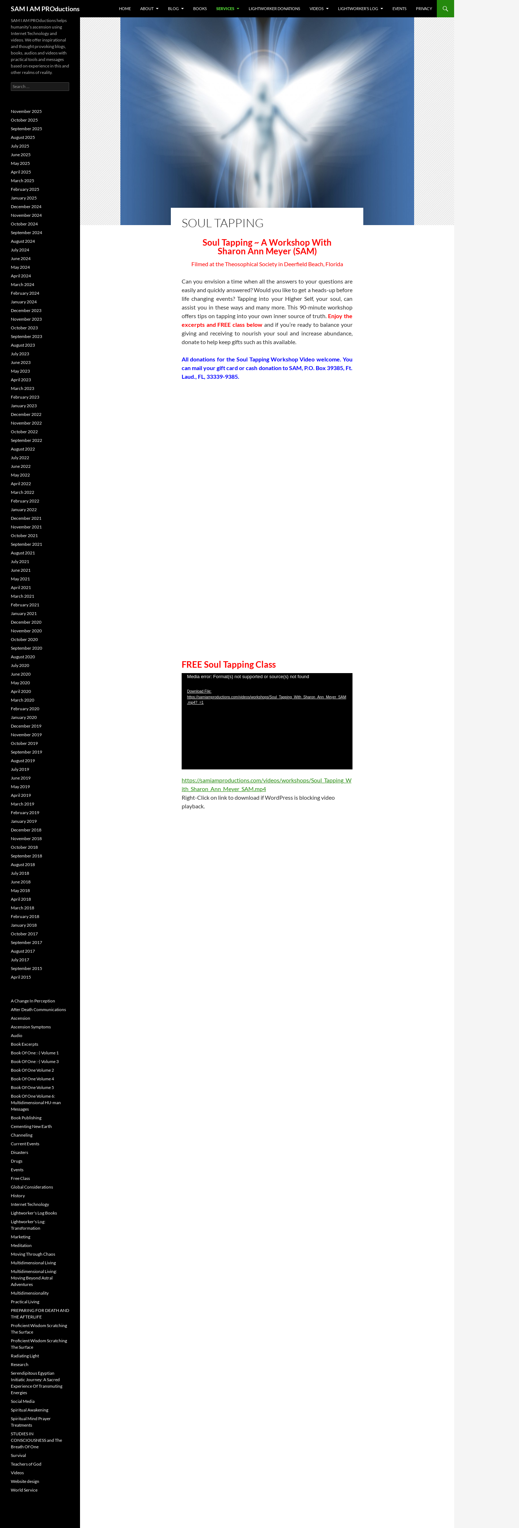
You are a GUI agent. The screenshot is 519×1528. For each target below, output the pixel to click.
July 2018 (20, 873)
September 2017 (26, 942)
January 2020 (24, 717)
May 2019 (20, 786)
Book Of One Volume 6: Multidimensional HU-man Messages (36, 1102)
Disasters (19, 1152)
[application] (267, 721)
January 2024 (24, 301)
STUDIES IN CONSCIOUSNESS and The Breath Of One (36, 1440)
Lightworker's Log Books (34, 1213)
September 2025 (26, 128)
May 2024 (20, 267)
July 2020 (20, 665)
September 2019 (26, 752)
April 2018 (21, 899)
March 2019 (22, 804)
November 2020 (26, 630)
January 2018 (24, 925)
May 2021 (20, 578)
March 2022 (22, 492)
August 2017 (23, 951)
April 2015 (21, 977)
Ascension (20, 1018)
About (147, 8)
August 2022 (23, 449)
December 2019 (26, 726)
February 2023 (25, 397)
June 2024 (21, 258)
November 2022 (26, 423)
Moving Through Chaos (33, 1254)
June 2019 (21, 778)
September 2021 (26, 544)
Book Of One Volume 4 (32, 1078)
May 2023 (20, 371)
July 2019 (20, 769)
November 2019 (26, 734)
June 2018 (21, 881)
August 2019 (23, 760)
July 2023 (20, 353)
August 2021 (23, 553)
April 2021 (21, 587)
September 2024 (26, 232)
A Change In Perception (33, 1001)
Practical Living (25, 1301)
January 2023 (24, 405)
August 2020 (23, 656)
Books (200, 8)
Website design (25, 1481)
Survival (18, 1455)
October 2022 (24, 431)
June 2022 (21, 466)
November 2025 (26, 111)
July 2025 (20, 146)
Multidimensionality (30, 1293)
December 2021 (26, 518)
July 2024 (20, 250)
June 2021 (21, 570)
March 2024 (22, 284)
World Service (24, 1490)
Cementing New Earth (31, 1126)
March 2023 (22, 388)
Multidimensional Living (33, 1262)
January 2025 (24, 198)
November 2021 (26, 527)
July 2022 (20, 457)
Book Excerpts (24, 1044)
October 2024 (24, 224)
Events (399, 8)
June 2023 (21, 362)
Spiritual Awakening (29, 1410)
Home (125, 8)
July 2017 (20, 959)
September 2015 (26, 968)
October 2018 (24, 847)
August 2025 (23, 137)
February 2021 (25, 604)
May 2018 (20, 890)
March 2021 (22, 596)
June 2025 (21, 154)
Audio (16, 1035)
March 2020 (22, 700)
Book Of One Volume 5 (32, 1087)
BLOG (173, 8)
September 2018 (26, 856)
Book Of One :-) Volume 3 (35, 1061)
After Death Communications (38, 1009)
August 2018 (23, 864)
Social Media (23, 1401)
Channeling (21, 1135)
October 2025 (24, 120)
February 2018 (25, 916)
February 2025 (25, 189)
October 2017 (24, 933)
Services (225, 8)
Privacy (424, 8)
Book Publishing (26, 1117)
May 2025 (20, 163)
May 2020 (20, 682)
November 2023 (26, 319)
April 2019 (21, 795)
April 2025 (21, 172)
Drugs (16, 1161)
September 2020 (26, 648)
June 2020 (21, 674)
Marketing (20, 1236)
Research (19, 1364)
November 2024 (26, 215)
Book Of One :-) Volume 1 (35, 1052)
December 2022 (26, 414)
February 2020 (25, 708)
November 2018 (26, 838)
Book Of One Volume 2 (32, 1070)
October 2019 (24, 743)
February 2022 (25, 501)
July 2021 (20, 561)
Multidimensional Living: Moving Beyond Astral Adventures (34, 1278)
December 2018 (26, 830)
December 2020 (26, 622)
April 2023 (21, 379)
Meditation (21, 1245)
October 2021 (24, 535)
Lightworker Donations (274, 8)
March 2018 (22, 907)
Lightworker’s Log (358, 8)
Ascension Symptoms (31, 1026)
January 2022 (24, 509)
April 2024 (21, 275)
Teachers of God (26, 1464)
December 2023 (26, 310)
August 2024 (23, 241)
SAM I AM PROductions (45, 9)
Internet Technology (30, 1204)
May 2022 (20, 475)
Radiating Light (25, 1355)
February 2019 (25, 812)
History (18, 1195)
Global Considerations (32, 1187)
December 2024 (26, 206)
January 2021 (24, 613)
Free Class (20, 1178)
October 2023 (24, 327)
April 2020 (21, 691)
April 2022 (21, 483)
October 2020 (24, 639)
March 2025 (22, 180)
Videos (317, 8)
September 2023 (26, 336)
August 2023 (23, 345)
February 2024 (25, 293)
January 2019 (24, 821)
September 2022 (26, 440)
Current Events (25, 1143)
